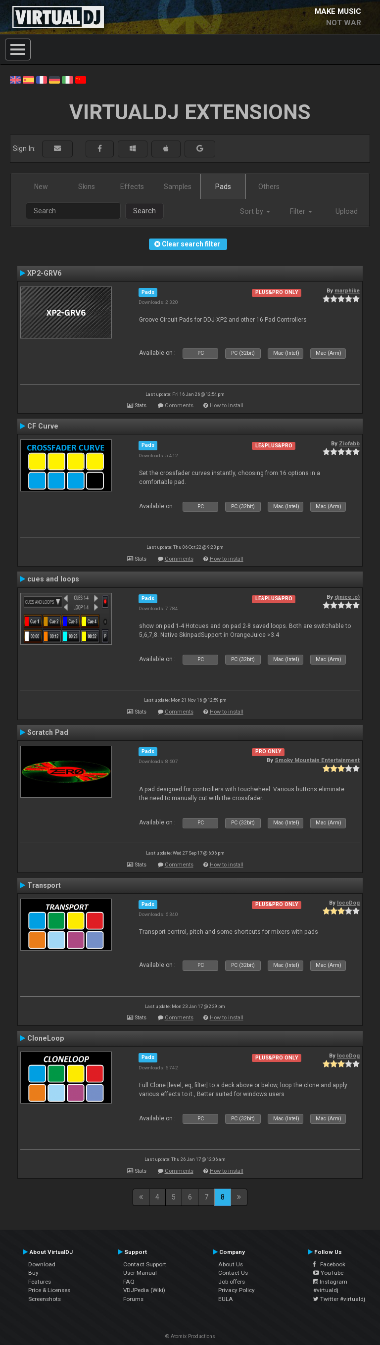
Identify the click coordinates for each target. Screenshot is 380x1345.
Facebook (329, 1264)
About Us (230, 1264)
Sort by (255, 211)
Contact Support (144, 1264)
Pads (223, 187)
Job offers (231, 1281)
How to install (226, 405)
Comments (179, 405)
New (41, 187)
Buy (33, 1272)
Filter (301, 211)
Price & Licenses (49, 1290)
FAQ (129, 1281)
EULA (225, 1299)
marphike (347, 290)
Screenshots (44, 1299)
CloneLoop (45, 1038)
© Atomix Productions (190, 1336)
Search (144, 211)
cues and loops (53, 579)
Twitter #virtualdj (339, 1299)
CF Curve (42, 426)
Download (41, 1264)
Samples (177, 187)
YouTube (328, 1272)
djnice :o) (347, 596)
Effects (132, 187)
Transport (44, 885)
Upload (346, 211)
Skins (86, 187)
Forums (133, 1299)
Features (39, 1281)
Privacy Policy (236, 1290)
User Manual (140, 1272)
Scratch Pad (47, 732)
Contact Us (233, 1272)
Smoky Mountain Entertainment (317, 760)
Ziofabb (349, 443)
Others (269, 187)
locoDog (348, 902)
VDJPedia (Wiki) (144, 1290)
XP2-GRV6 (44, 273)
